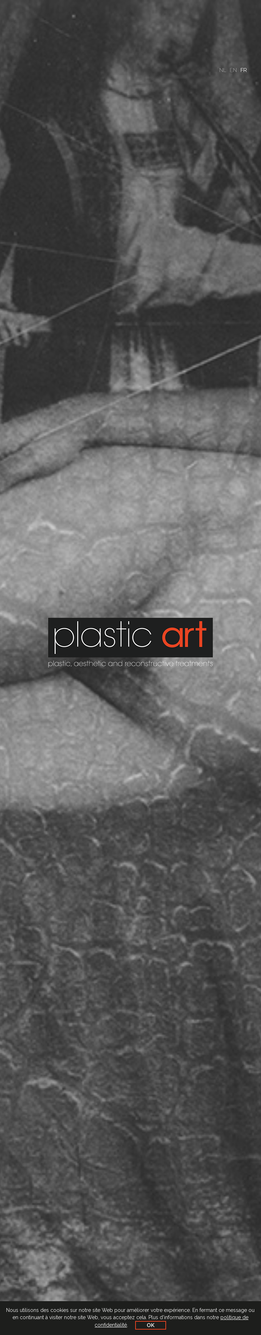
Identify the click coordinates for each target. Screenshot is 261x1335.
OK (151, 1325)
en (233, 70)
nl (222, 70)
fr (244, 70)
